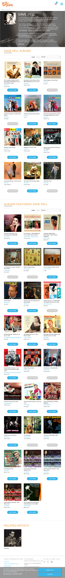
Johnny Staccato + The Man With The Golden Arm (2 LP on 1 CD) (52, 301)
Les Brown (35, 25)
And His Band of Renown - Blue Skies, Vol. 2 (51, 469)
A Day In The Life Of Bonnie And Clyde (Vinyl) (32, 301)
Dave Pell (6, 84)
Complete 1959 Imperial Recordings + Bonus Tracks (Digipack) (50, 235)
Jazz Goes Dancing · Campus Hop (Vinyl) (12, 114)
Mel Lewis (24, 30)
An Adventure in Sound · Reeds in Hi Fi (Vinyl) (12, 267)
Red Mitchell (31, 30)
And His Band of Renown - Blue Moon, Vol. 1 (11, 503)
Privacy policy (7, 565)
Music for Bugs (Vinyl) (29, 267)
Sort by (43, 57)
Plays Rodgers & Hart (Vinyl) (50, 80)
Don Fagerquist (8, 403)
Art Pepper (47, 30)
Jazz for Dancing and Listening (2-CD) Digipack (52, 148)
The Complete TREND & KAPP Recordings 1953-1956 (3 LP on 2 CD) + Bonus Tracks (12, 82)
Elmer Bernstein (47, 304)
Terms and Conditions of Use (11, 563)
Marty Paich (38, 30)
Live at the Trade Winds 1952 (51, 435)
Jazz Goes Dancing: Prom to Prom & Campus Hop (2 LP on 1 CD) (52, 114)
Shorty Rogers (45, 33)
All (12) (33, 57)
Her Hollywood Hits (8, 468)
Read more (21, 44)
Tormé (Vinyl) (7, 300)
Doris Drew (7, 236)
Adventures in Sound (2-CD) (50, 368)
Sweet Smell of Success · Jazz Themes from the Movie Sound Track (11, 369)
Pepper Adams (50, 29)
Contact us (6, 561)
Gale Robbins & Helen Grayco (31, 236)
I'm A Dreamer (27, 435)
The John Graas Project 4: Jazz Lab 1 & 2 (32, 402)
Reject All (50, 570)
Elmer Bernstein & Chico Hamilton (12, 372)
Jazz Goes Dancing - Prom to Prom (12, 181)
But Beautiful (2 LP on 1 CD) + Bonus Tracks (31, 335)
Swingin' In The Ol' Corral (30, 147)
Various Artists (47, 268)
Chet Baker (7, 437)
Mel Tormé (6, 302)
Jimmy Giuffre (27, 505)
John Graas (26, 404)
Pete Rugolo (53, 33)
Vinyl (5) (38, 210)
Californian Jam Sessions (10, 435)
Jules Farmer (47, 238)
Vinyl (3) (38, 57)
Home (3, 9)
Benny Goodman (22, 35)
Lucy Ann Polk (27, 337)
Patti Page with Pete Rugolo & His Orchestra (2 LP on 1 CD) (52, 335)
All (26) (33, 210)
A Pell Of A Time (47, 181)
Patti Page (46, 337)
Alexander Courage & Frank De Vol (12, 337)
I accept (50, 574)
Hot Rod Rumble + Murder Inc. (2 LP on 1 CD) (12, 335)
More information (7, 573)
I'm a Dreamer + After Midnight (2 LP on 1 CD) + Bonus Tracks (32, 234)
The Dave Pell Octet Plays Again (31, 181)
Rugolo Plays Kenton (29, 368)
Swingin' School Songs (9, 147)
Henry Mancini (47, 404)
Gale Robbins (27, 437)
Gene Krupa (33, 35)
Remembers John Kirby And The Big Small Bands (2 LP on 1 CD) (32, 81)
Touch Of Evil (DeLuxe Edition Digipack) (51, 402)
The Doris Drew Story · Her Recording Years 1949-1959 (10, 234)
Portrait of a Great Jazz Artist (11, 401)
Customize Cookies (17, 573)
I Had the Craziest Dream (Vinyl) (31, 113)
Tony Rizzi (6, 548)
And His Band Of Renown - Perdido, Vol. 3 (30, 469)
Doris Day (6, 470)
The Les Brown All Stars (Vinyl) (51, 267)
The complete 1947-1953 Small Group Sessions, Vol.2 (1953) (31, 503)
